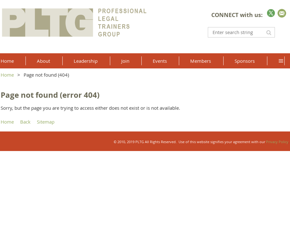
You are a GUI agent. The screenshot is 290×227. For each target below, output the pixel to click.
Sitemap (45, 122)
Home (7, 75)
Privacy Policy (277, 141)
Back (25, 122)
